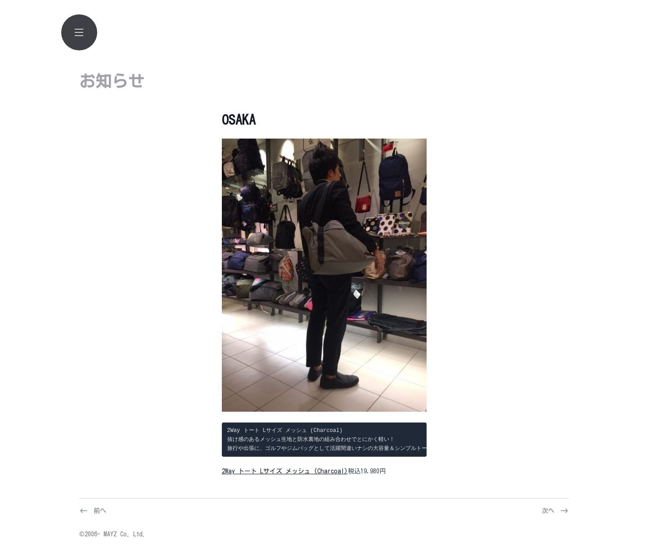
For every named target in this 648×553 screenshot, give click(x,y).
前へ (100, 511)
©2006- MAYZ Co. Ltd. (112, 534)
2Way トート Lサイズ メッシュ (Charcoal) (285, 471)
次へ (548, 511)
